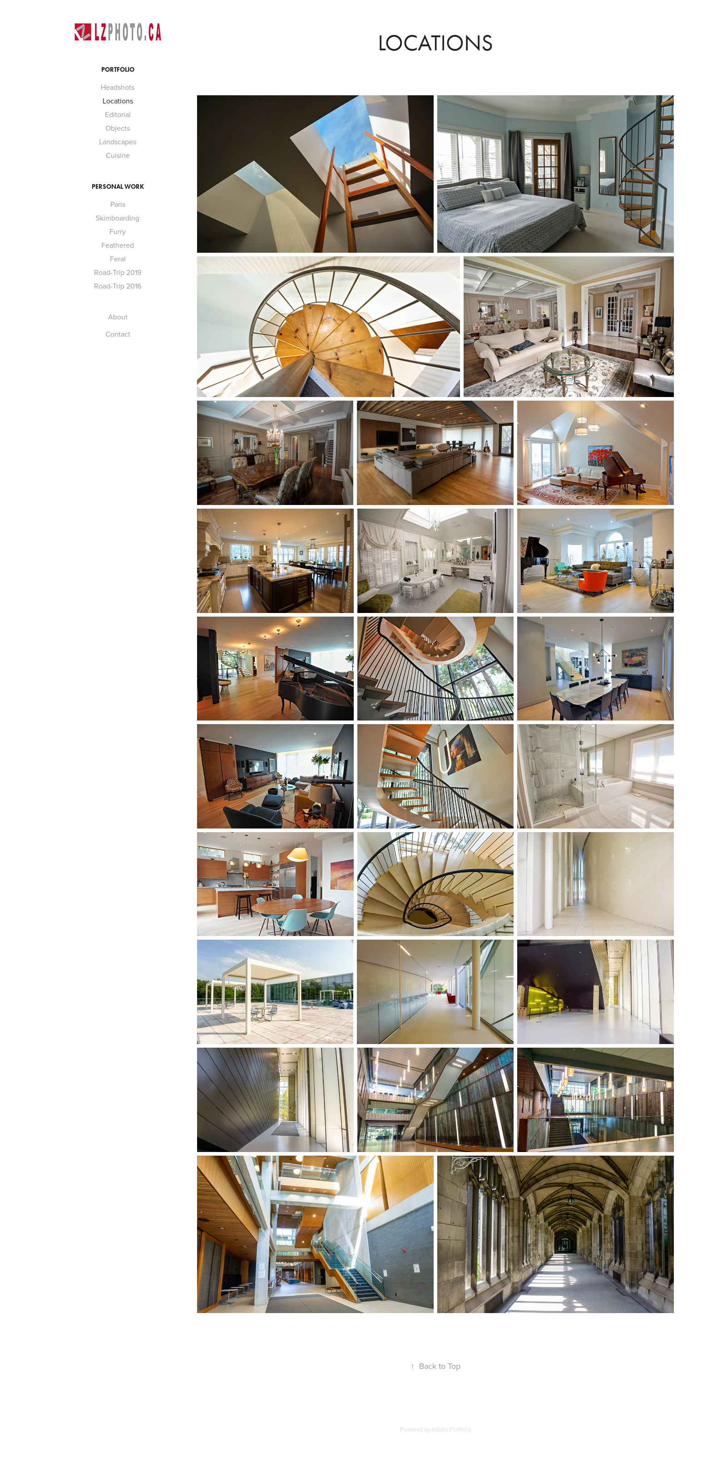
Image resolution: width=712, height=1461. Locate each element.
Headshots (117, 87)
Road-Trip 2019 (117, 272)
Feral (118, 259)
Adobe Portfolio (451, 1429)
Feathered (117, 245)
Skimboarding (117, 218)
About (118, 317)
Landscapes (117, 142)
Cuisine (118, 155)
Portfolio (117, 70)
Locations (118, 101)
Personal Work (118, 187)
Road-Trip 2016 (117, 286)
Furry (117, 231)
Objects (117, 128)
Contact (117, 334)
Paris (117, 204)
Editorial (118, 114)
